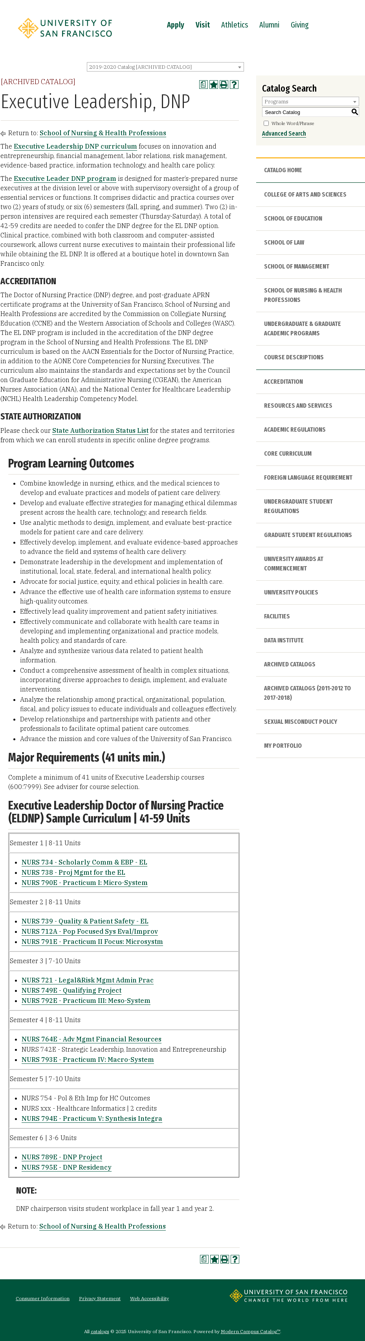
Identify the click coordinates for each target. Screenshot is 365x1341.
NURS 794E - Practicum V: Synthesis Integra (92, 1118)
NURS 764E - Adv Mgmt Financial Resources (91, 1039)
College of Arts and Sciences (305, 194)
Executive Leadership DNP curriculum (75, 146)
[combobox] (165, 67)
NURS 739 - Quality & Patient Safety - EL (85, 921)
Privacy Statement (100, 1298)
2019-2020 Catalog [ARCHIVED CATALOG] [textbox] (140, 67)
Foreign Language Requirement (308, 477)
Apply (175, 24)
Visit (203, 24)
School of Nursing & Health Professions (103, 133)
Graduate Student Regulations (308, 535)
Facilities (277, 616)
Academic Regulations (295, 429)
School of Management (296, 266)
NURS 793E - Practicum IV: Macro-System (88, 1059)
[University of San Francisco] (65, 40)
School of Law (284, 242)
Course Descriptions (294, 357)
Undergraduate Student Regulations (298, 506)
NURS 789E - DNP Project (62, 1157)
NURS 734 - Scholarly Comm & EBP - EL (84, 862)
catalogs (100, 1331)
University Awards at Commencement (293, 563)
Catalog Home (283, 170)
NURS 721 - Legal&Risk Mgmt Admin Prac (88, 980)
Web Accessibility (149, 1298)
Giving (300, 24)
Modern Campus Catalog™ (250, 1331)
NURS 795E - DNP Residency (67, 1167)
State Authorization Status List (100, 430)
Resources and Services (298, 405)
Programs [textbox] (276, 101)
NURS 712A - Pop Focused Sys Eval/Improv (90, 931)
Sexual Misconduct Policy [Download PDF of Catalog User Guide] (300, 721)
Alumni (269, 24)
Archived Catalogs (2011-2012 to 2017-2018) (307, 692)
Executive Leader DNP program (65, 178)
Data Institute (284, 640)
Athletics (234, 24)
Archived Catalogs (289, 664)
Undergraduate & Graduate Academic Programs (302, 328)
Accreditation (283, 381)
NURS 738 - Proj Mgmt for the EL (73, 872)
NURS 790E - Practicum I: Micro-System (85, 883)
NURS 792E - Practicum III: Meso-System (86, 1000)
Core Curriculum (288, 453)
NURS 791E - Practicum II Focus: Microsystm (92, 942)
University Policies (291, 592)
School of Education (293, 218)
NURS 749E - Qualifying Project (71, 990)
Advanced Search (284, 133)
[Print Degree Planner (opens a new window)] (203, 84)
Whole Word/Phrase (292, 123)
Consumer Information (43, 1298)
